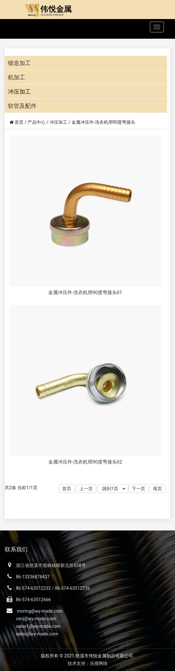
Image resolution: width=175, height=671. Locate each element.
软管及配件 (22, 105)
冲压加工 (19, 91)
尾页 (157, 488)
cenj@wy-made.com (36, 618)
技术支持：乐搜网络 (88, 663)
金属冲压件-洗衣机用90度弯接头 (103, 122)
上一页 (86, 488)
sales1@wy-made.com (38, 626)
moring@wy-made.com (40, 611)
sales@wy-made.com (37, 633)
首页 (19, 122)
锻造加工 (19, 63)
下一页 (138, 488)
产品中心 (36, 122)
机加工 (16, 77)
